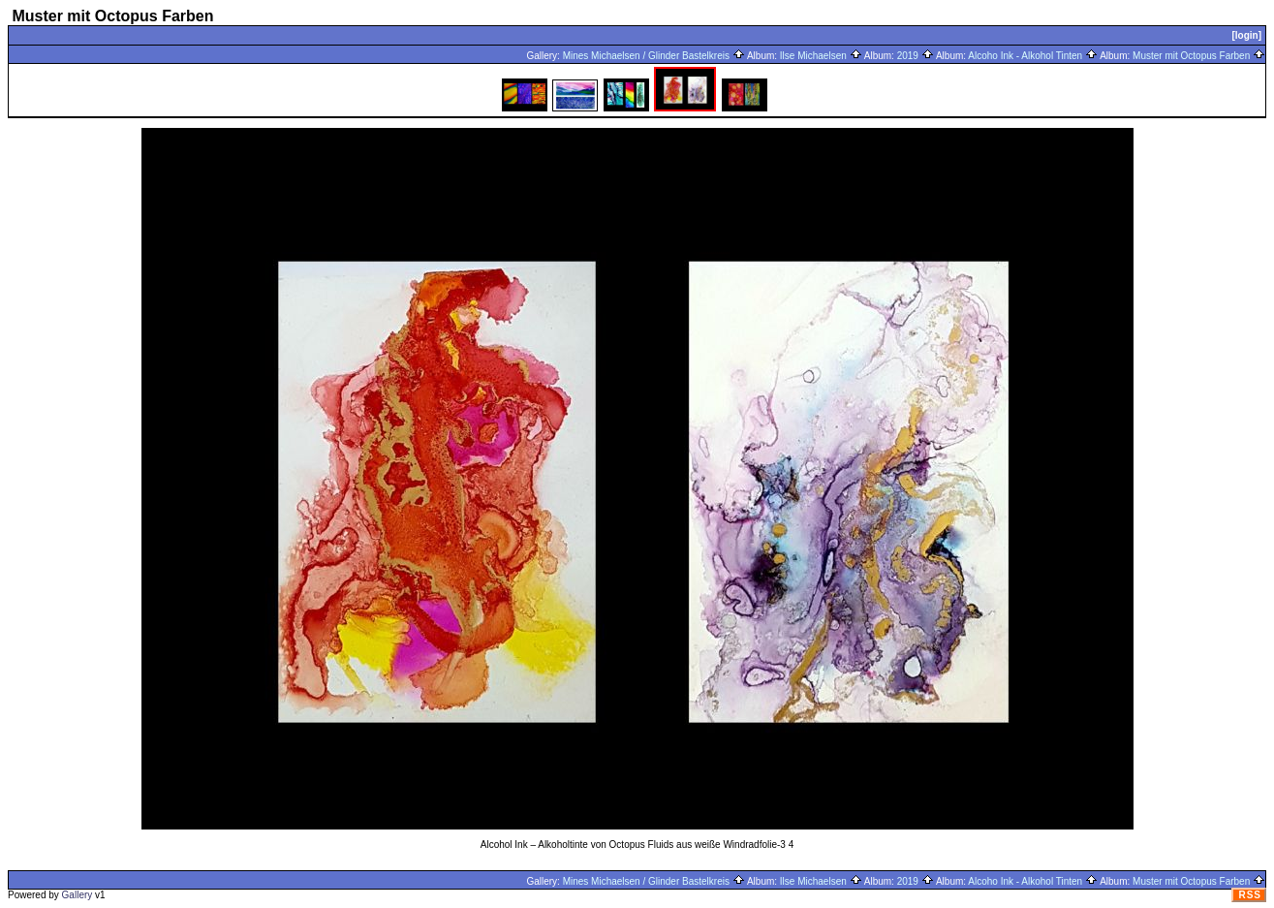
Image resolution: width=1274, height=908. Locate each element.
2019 (915, 55)
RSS (1249, 895)
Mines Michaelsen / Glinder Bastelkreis (654, 55)
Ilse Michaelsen (821, 55)
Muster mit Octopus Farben (1199, 55)
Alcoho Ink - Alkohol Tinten (1033, 55)
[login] (1246, 35)
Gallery (77, 895)
